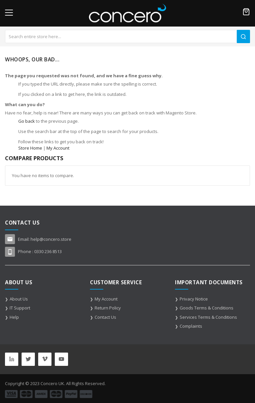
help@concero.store (51, 239)
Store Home (30, 148)
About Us (19, 299)
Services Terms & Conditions (208, 317)
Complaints (191, 326)
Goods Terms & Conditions (206, 308)
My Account (57, 148)
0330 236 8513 (48, 251)
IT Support (20, 308)
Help (14, 317)
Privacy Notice (194, 299)
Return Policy (108, 308)
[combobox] (127, 36)
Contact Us (105, 317)
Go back (26, 121)
